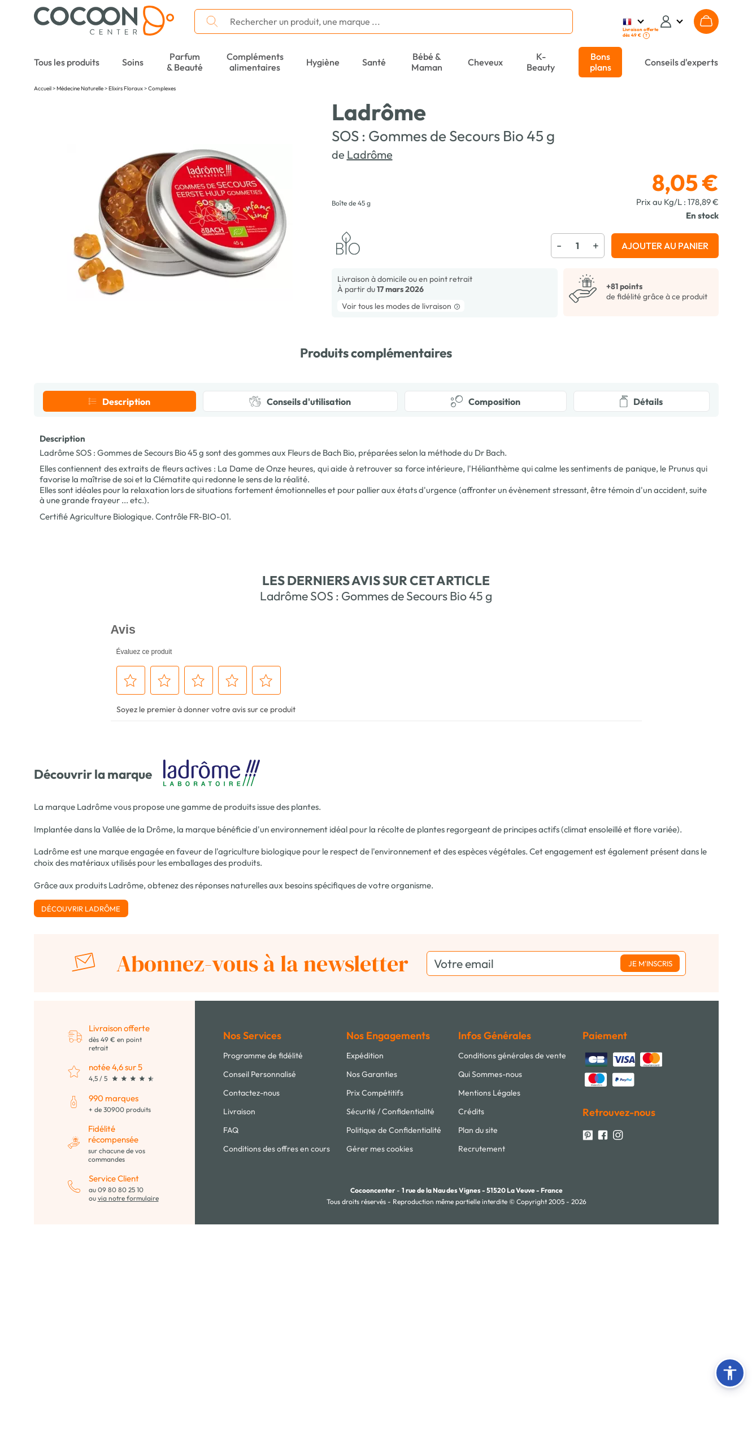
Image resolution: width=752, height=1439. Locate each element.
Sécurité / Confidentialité (390, 1326)
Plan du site (478, 1345)
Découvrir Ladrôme (80, 1123)
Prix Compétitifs (374, 1307)
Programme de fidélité (263, 1270)
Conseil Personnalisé (259, 1289)
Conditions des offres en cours (276, 1363)
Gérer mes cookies (379, 1363)
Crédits (471, 1326)
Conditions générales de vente (512, 1270)
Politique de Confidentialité (393, 1345)
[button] (730, 1373)
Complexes (162, 88)
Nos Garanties (371, 1289)
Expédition (365, 1270)
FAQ (230, 1345)
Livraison (239, 1326)
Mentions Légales (489, 1307)
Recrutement (481, 1363)
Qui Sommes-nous (490, 1289)
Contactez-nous (251, 1307)
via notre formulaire (128, 1413)
